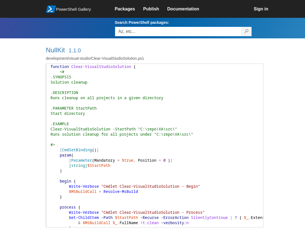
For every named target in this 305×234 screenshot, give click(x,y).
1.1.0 (75, 50)
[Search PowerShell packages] (246, 31)
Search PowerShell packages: (142, 22)
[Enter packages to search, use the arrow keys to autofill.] (178, 31)
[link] (129, 9)
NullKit (55, 50)
